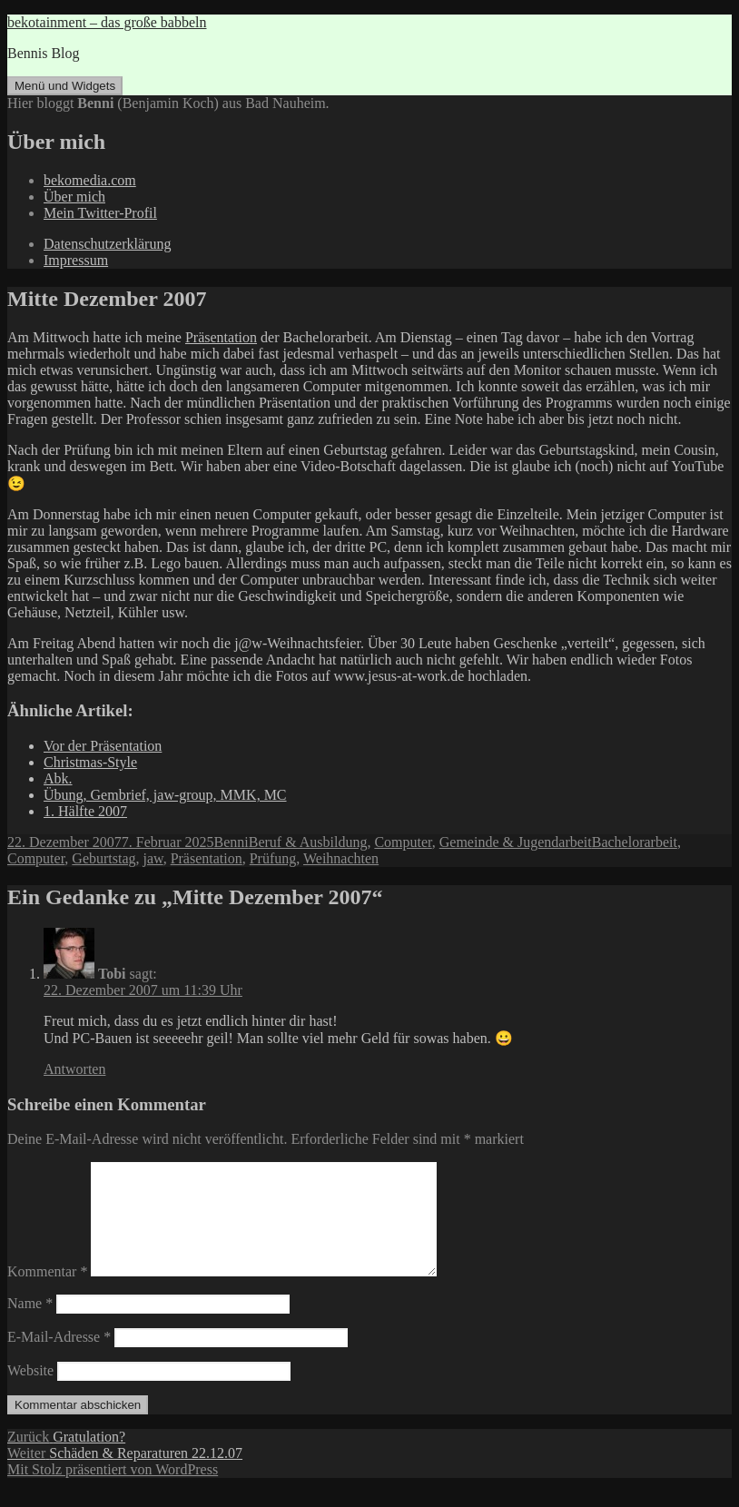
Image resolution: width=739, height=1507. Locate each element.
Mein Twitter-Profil (100, 213)
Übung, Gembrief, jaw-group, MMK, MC (165, 795)
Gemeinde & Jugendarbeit (515, 842)
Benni (231, 842)
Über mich (74, 196)
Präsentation (221, 337)
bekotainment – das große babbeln (107, 22)
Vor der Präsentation (103, 746)
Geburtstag (103, 858)
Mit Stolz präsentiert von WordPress (112, 1491)
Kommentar (47, 1293)
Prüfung (273, 858)
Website (30, 1392)
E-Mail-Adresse (59, 1358)
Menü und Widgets (65, 86)
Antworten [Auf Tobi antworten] (74, 1069)
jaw (153, 858)
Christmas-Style (90, 762)
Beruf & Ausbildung (308, 842)
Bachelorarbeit (634, 842)
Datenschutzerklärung (107, 243)
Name (30, 1325)
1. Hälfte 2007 (85, 811)
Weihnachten (341, 858)
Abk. (58, 778)
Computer (402, 842)
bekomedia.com (90, 180)
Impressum (76, 260)
